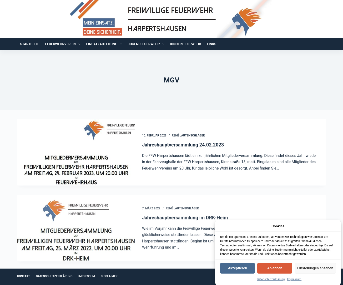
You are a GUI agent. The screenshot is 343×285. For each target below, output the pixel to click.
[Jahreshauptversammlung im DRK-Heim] (76, 231)
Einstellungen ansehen (315, 271)
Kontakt (23, 276)
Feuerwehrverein (63, 44)
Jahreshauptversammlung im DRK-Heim (185, 220)
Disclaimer (109, 276)
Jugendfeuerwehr (147, 44)
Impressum (294, 282)
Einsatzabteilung (105, 44)
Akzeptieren (237, 271)
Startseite (29, 44)
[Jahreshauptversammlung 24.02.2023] (76, 152)
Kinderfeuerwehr (185, 44)
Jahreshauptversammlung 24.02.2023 (183, 145)
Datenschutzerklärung (271, 282)
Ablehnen (274, 271)
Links (211, 44)
